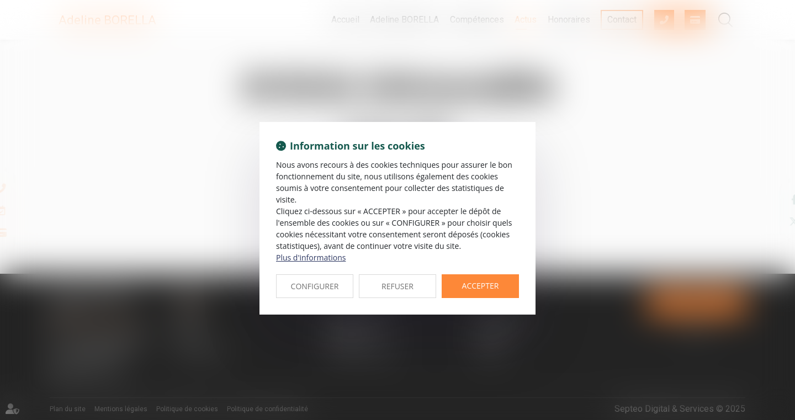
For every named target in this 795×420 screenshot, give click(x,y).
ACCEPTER (480, 285)
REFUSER (397, 286)
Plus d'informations (311, 257)
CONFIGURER (315, 286)
